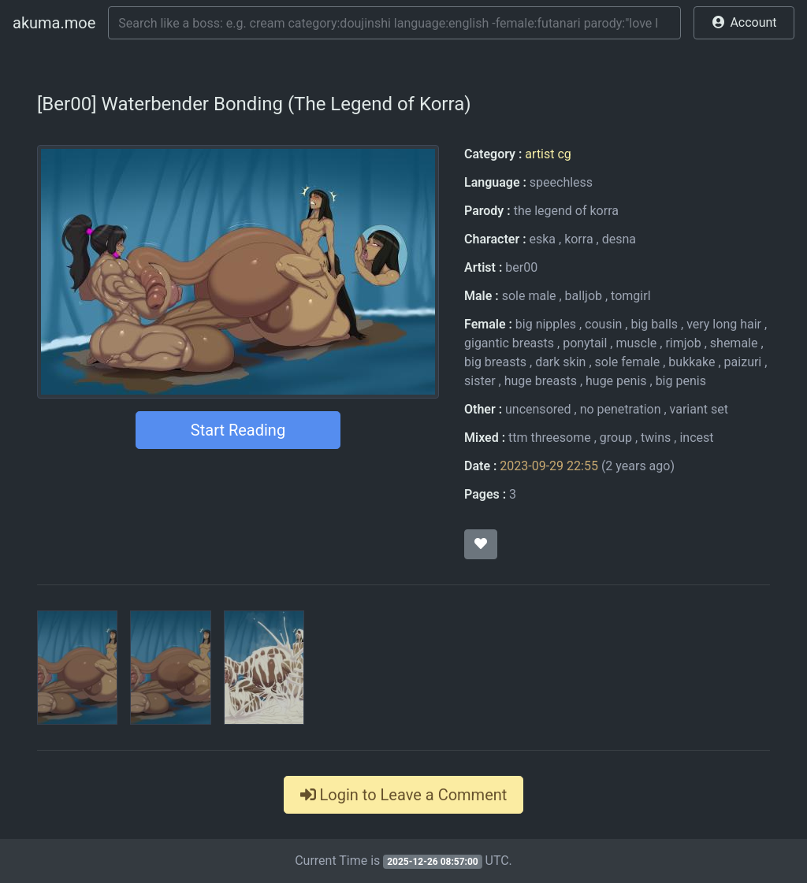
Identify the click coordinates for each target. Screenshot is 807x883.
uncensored (538, 409)
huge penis (616, 380)
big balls (654, 324)
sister (480, 380)
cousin (603, 324)
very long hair (723, 324)
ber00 (521, 267)
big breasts (495, 361)
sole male (529, 295)
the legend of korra (566, 210)
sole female (627, 361)
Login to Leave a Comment (404, 794)
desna (619, 239)
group (616, 437)
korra (578, 239)
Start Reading (238, 430)
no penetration (620, 409)
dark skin (560, 361)
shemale (734, 343)
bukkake (691, 361)
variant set (699, 409)
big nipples (545, 324)
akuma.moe (54, 22)
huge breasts (540, 380)
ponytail (585, 343)
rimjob (683, 343)
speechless (561, 182)
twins (656, 437)
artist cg (548, 154)
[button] (744, 22)
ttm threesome (549, 437)
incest (696, 437)
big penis (681, 380)
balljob (583, 295)
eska (542, 239)
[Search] (394, 22)
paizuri (743, 361)
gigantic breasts (509, 343)
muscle (635, 343)
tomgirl (630, 295)
